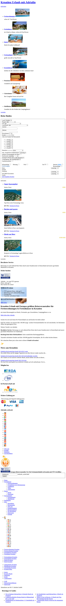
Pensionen (10, 494)
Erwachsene (5, 133)
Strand (4, 169)
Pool (25, 164)
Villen (9, 488)
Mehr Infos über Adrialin (8, 315)
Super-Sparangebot (11, 184)
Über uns (6, 449)
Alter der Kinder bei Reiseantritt (11, 137)
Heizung (15, 164)
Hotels (9, 492)
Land (3, 120)
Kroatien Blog (8, 569)
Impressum (11, 513)
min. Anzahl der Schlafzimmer (10, 152)
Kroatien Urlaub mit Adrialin (18, 2)
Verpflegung (5, 159)
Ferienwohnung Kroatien (11, 551)
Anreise (4, 127)
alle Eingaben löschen (8, 176)
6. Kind (8, 148)
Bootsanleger (57, 166)
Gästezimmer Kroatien (10, 564)
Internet (57, 164)
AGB (5, 581)
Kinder (6, 135)
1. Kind (8, 139)
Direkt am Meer (9, 234)
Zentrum (4, 171)
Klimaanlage (5, 164)
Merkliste (6, 452)
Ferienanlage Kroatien (10, 558)
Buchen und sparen (11, 209)
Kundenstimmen (12, 508)
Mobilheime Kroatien (10, 566)
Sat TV (44, 164)
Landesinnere (8, 578)
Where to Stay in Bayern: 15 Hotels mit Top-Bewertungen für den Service (49, 597)
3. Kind (8, 143)
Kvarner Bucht (8, 574)
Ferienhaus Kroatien (9, 554)
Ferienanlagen (11, 497)
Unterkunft (5, 125)
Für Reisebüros (8, 453)
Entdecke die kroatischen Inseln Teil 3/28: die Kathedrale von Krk (19, 356)
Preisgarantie (11, 505)
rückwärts (3, 6)
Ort (3, 123)
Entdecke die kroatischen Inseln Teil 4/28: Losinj (14, 351)
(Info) (59, 164)
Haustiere (7, 150)
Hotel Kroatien (8, 561)
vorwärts (3, 112)
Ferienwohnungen (13, 483)
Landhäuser (11, 486)
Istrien (6, 572)
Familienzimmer (6, 161)
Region (4, 122)
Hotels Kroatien (8, 560)
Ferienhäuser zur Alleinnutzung (16, 485)
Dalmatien (7, 575)
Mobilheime (11, 499)
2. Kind (8, 141)
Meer (3, 168)
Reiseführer (11, 503)
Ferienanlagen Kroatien (10, 557)
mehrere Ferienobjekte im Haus (11, 154)
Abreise (4, 130)
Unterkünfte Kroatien (10, 567)
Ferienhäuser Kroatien (10, 552)
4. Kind (8, 144)
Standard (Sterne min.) (8, 157)
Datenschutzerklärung (10, 583)
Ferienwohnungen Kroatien (11, 549)
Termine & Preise (14, 206)
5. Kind (8, 146)
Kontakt (6, 450)
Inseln (6, 577)
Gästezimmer (11, 489)
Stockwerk (5, 156)
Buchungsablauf (12, 509)
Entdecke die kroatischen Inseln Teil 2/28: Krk (13, 360)
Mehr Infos (4, 302)
